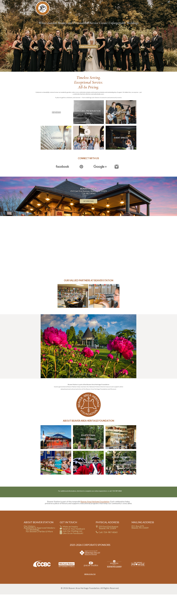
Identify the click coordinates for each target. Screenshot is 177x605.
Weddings (56, 148)
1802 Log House (120, 447)
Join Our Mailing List (72, 541)
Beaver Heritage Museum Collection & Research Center (104, 306)
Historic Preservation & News (88, 122)
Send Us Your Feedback (74, 539)
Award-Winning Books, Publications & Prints (56, 473)
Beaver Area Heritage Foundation (95, 512)
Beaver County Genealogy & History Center (73, 306)
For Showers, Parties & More (39, 542)
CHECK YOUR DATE (131, 2)
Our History (29, 536)
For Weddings (32, 540)
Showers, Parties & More (88, 148)
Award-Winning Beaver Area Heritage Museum (56, 448)
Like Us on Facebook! (73, 543)
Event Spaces (121, 148)
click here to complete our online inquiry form (92, 501)
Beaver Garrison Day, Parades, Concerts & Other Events (121, 473)
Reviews (56, 122)
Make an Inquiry (70, 537)
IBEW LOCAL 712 (90, 584)
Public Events (121, 122)
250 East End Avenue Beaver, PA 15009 (108, 538)
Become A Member (88, 473)
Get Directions (88, 211)
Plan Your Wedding (88, 57)
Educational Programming (88, 447)
